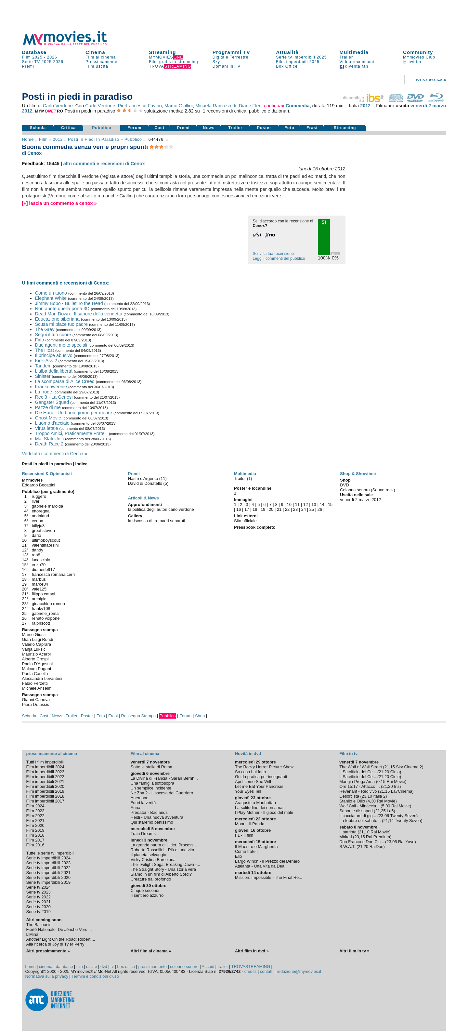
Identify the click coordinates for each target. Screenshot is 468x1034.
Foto (289, 128)
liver (36, 501)
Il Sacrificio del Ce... (357, 771)
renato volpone (46, 618)
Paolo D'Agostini (37, 663)
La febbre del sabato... (360, 820)
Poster (264, 128)
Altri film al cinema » (151, 950)
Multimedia (354, 52)
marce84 (40, 584)
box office (126, 966)
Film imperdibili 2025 (297, 62)
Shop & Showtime (358, 473)
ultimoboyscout (46, 540)
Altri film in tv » (354, 950)
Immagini (243, 499)
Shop (200, 715)
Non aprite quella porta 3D (62, 308)
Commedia (298, 105)
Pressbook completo (254, 527)
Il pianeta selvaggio (148, 854)
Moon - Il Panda (249, 823)
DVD (344, 485)
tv (112, 966)
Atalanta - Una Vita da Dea (259, 866)
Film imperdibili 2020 (45, 786)
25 (311, 509)
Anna (135, 807)
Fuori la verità (143, 802)
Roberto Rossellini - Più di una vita (162, 849)
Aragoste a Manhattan (255, 802)
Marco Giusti (34, 634)
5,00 (386, 805)
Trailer (346, 57)
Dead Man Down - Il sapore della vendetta (79, 313)
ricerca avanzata (430, 79)
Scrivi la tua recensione (273, 253)
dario (36, 535)
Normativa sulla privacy (46, 976)
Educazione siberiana (57, 319)
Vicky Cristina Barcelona (153, 859)
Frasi (312, 128)
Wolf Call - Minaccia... (359, 805)
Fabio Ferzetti (35, 683)
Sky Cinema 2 (409, 766)
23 (295, 509)
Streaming (162, 52)
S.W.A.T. (347, 846)
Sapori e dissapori (355, 810)
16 (238, 509)
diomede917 (43, 569)
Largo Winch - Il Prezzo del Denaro (267, 861)
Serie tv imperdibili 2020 (48, 877)
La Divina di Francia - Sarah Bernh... (164, 778)
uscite (91, 966)
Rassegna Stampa (138, 715)
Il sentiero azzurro (147, 895)
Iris (396, 786)
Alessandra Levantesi (42, 678)
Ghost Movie (48, 417)
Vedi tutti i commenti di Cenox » (55, 453)
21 (279, 509)
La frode (43, 391)
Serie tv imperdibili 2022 (48, 867)
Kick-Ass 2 (46, 360)
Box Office (287, 66)
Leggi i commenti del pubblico (279, 258)
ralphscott (41, 623)
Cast (159, 128)
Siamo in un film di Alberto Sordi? (161, 874)
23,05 (391, 841)
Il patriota (348, 831)
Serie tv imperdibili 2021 (48, 872)
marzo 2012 (370, 499)
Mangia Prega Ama (357, 781)
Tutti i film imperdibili (45, 762)
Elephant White (51, 298)
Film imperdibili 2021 (45, 781)
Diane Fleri (250, 105)
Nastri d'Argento (143, 478)
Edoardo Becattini (38, 485)
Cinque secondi (145, 890)
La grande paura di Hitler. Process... (164, 844)
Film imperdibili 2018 (45, 796)
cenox (37, 520)
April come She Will (253, 781)
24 (303, 509)
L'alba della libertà (54, 371)
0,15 (381, 781)
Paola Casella (35, 673)
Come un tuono (51, 293)
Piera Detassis (35, 704)
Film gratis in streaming (173, 62)
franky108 (41, 608)
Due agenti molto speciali (61, 345)
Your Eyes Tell (248, 791)
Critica (68, 128)
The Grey (45, 329)
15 (330, 504)
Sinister (43, 376)
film (43, 139)
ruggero (39, 496)
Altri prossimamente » (48, 950)
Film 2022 (35, 815)
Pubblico (101, 128)
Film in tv (348, 753)
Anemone (140, 797)
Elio (238, 856)
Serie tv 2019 (38, 911)
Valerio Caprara (36, 644)
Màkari (345, 836)
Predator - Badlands (149, 812)
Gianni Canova (36, 699)
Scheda (38, 128)
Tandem (43, 365)
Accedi (208, 966)
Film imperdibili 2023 (45, 771)
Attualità (287, 52)
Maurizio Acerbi (36, 654)
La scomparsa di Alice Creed (65, 381)
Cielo (395, 771)
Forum (134, 128)
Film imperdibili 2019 (45, 791)
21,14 (388, 820)
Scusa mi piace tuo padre (61, 324)
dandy (37, 550)
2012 (365, 105)
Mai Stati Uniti (49, 438)
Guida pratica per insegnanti (261, 776)
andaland (40, 515)
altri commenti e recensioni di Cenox (104, 163)
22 (287, 509)
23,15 (359, 836)
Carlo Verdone (58, 105)
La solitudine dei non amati (259, 807)
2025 (47, 62)
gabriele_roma (45, 613)
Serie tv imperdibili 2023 (48, 862)
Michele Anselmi (37, 688)
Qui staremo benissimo (152, 822)
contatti (266, 971)
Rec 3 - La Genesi (54, 397)
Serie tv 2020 (38, 906)
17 (246, 509)
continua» (274, 105)
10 (289, 504)
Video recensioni (357, 62)
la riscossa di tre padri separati (156, 520)
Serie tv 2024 (38, 887)
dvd (103, 966)
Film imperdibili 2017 (45, 801)
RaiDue (377, 846)
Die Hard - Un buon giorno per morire (73, 412)
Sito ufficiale (245, 520)
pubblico (133, 139)
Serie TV (31, 62)
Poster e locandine (252, 488)
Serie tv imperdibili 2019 (48, 882)
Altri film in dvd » (252, 950)
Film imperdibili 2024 (45, 766)
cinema (45, 966)
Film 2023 (35, 810)
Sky (216, 62)
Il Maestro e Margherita (256, 846)
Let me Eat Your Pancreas (259, 786)
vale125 (39, 589)
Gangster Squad (52, 402)
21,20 (384, 771)
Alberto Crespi (35, 658)
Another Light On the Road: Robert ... (60, 939)
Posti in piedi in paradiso (93, 139)
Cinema (95, 52)
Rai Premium (378, 836)
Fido (39, 339)
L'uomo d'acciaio (52, 423)
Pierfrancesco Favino (140, 105)
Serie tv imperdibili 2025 (301, 57)
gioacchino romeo (48, 603)
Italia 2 (379, 796)
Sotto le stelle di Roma (151, 766)
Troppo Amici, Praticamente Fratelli (71, 433)
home (30, 966)
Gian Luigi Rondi (37, 639)
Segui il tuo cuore (53, 334)
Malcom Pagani (36, 668)
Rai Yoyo (406, 841)
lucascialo (41, 559)
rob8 (36, 554)
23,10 (367, 796)
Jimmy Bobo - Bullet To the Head (69, 303)
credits (250, 971)
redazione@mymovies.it (299, 971)
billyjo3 (38, 525)
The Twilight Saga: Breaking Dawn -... (165, 864)
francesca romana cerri (53, 574)
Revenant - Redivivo (358, 791)
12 (305, 504)
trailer (222, 966)
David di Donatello (145, 483)
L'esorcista (349, 796)
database (64, 966)
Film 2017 (35, 840)
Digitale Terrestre (231, 57)
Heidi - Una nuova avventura (157, 817)
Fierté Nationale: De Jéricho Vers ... (59, 929)
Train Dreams (143, 833)
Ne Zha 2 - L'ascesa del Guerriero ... (164, 792)
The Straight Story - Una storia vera (163, 869)
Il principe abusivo (53, 355)
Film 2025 (32, 57)
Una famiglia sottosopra (152, 783)
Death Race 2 (49, 443)
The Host (44, 350)
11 (297, 504)
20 (271, 509)
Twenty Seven (403, 815)
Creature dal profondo (151, 879)
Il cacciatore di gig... (357, 815)
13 (313, 504)
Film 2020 (35, 825)
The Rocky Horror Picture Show (264, 766)
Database (34, 52)
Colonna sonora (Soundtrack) (367, 489)
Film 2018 (35, 835)
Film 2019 (35, 830)
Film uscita (96, 66)
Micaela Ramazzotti (215, 105)
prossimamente (152, 966)
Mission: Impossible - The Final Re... (268, 877)
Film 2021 (35, 820)
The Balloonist (39, 924)
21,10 (364, 831)
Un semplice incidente (151, 788)
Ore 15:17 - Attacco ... (359, 786)
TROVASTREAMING (250, 966)
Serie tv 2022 (38, 897)
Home (28, 139)
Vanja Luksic (34, 649)
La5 (390, 810)
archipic (39, 598)
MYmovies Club (419, 57)
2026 (52, 57)
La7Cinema (401, 791)
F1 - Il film (244, 835)
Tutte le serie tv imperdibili (50, 853)
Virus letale (46, 428)
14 (322, 504)
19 (263, 509)
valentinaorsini (45, 545)
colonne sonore (184, 966)
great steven (43, 530)
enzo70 (39, 564)
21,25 (380, 810)
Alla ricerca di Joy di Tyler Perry (55, 944)
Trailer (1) (243, 478)
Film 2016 (35, 844)
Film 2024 (35, 805)
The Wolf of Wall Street (360, 766)
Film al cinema (100, 57)
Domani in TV (226, 66)
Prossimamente (101, 62)
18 (255, 509)
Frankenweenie (51, 386)
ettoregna (41, 511)
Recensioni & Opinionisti (47, 473)
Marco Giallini (178, 105)
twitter (412, 62)
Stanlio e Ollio (352, 801)
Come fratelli (246, 851)
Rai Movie (395, 781)
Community (418, 52)
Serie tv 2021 (38, 901)
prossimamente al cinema (51, 753)
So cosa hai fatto (250, 771)
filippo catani (43, 593)
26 (320, 509)
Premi (28, 66)
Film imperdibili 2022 (45, 776)
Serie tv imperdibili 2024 (48, 857)
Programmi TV (231, 52)
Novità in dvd (248, 753)
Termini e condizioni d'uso (95, 976)
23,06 (384, 815)
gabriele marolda (47, 506)
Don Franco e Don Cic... (361, 841)
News (208, 128)
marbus (39, 579)
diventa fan (354, 66)
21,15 (389, 766)
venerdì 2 (420, 105)
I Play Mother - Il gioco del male (264, 812)
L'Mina (32, 934)
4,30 (372, 801)
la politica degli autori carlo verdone (161, 509)
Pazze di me (48, 407)
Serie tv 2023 (38, 892)
